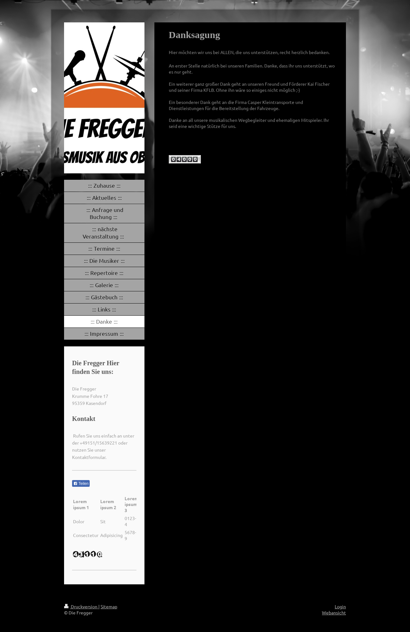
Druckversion (81, 606)
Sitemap (109, 606)
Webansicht (334, 612)
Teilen (80, 483)
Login (340, 606)
